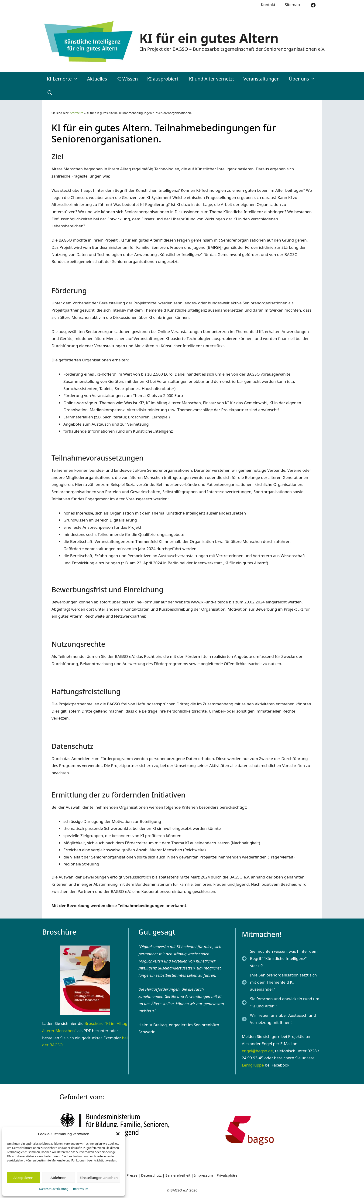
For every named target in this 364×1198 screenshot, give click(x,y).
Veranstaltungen (262, 79)
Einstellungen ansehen (99, 1177)
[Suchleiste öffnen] (50, 93)
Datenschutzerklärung (53, 1189)
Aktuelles (97, 79)
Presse (132, 1175)
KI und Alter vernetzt (211, 79)
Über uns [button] (304, 79)
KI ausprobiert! (163, 79)
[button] (118, 1133)
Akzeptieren (23, 1177)
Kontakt (268, 4)
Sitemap (292, 4)
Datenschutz (152, 1175)
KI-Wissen (127, 79)
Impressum (80, 1189)
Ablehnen (59, 1177)
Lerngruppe (253, 1065)
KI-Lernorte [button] (64, 79)
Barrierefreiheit (178, 1175)
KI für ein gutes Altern (208, 38)
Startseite (76, 113)
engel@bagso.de (257, 1050)
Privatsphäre (227, 1175)
